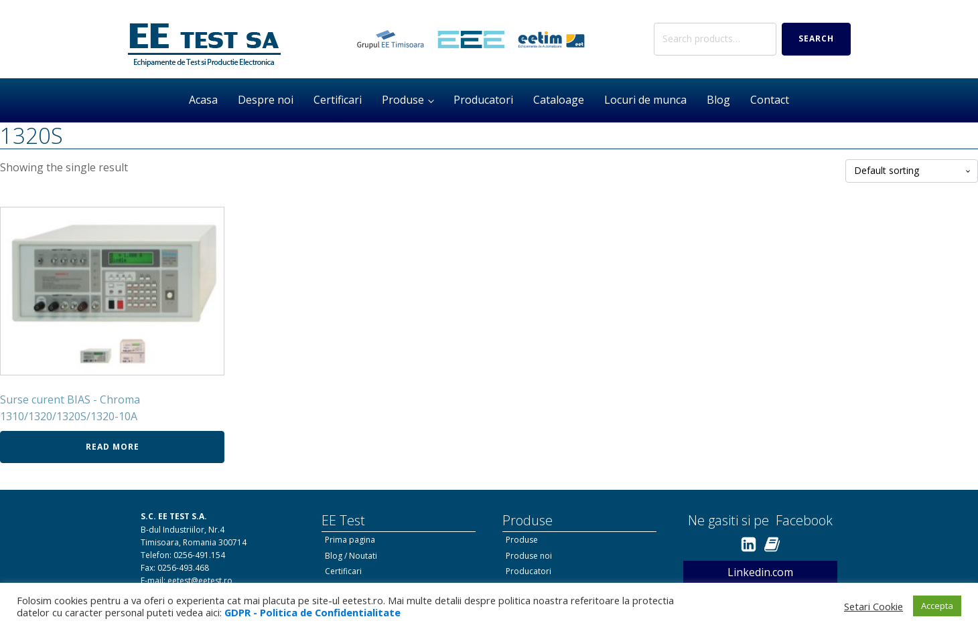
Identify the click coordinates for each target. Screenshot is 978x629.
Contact (769, 99)
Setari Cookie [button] (873, 606)
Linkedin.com (760, 572)
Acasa (203, 99)
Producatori (483, 99)
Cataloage (558, 99)
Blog (718, 99)
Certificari (337, 99)
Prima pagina (350, 539)
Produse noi (529, 555)
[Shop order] (911, 171)
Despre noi (265, 99)
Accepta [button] (937, 606)
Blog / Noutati (351, 555)
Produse (403, 99)
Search (816, 38)
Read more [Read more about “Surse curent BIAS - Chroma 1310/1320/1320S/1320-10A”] (112, 446)
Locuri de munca (645, 99)
